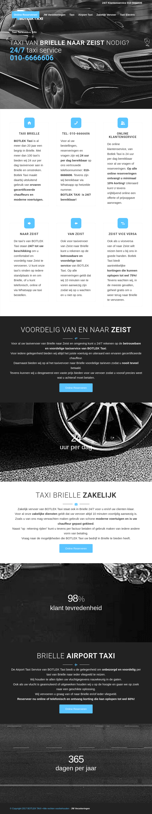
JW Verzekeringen (80, 808)
